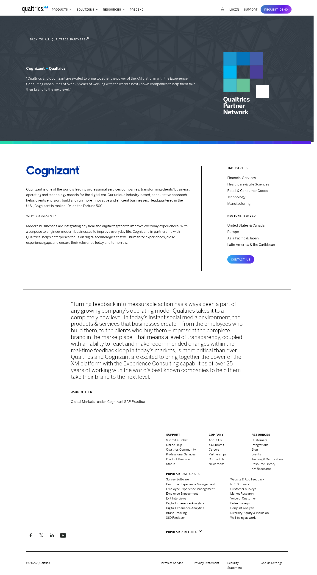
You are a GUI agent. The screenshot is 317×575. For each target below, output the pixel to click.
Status (170, 464)
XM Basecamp (262, 469)
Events (256, 454)
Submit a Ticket (177, 440)
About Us (215, 440)
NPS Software (239, 484)
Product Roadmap (179, 459)
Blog (255, 450)
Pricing (137, 9)
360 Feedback (175, 518)
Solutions (85, 9)
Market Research (242, 494)
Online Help (174, 445)
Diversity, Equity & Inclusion (249, 513)
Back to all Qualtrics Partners (58, 39)
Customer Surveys (243, 489)
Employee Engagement (182, 494)
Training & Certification (267, 459)
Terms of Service (171, 563)
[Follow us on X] (41, 535)
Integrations (260, 445)
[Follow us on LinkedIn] (52, 535)
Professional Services (181, 454)
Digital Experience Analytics (185, 503)
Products (60, 9)
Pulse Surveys (240, 503)
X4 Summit (216, 445)
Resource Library (263, 464)
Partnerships (218, 454)
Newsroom (216, 464)
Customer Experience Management (190, 484)
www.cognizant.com (47, 255)
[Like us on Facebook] (30, 535)
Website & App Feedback (247, 479)
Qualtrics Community (181, 450)
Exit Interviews (176, 498)
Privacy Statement (206, 563)
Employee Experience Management (190, 489)
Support (251, 9)
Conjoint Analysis (242, 508)
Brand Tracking (176, 513)
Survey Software (177, 479)
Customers (259, 440)
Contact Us (240, 259)
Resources (112, 9)
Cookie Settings (272, 563)
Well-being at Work (243, 518)
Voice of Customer (243, 498)
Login (234, 9)
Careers (214, 450)
